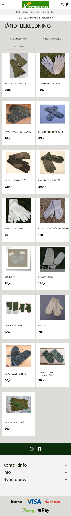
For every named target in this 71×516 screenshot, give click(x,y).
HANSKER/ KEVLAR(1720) (49, 180)
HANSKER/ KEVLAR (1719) (15, 180)
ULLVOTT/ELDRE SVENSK (15, 373)
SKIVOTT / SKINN (45, 277)
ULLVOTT (42, 325)
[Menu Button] (3, 4)
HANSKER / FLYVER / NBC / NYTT (52, 131)
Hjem (20, 18)
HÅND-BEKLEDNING (44, 18)
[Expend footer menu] (67, 472)
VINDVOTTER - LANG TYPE (16, 83)
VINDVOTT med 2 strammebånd (46, 374)
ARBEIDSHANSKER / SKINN (49, 83)
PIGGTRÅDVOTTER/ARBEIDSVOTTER (52, 228)
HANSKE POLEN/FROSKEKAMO (18, 131)
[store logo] (35, 4)
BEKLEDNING (29, 18)
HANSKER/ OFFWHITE (14, 228)
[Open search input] (62, 4)
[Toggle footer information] (66, 465)
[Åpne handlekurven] (67, 4)
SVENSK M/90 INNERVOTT (16, 325)
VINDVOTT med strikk (14, 422)
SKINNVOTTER (11, 277)
